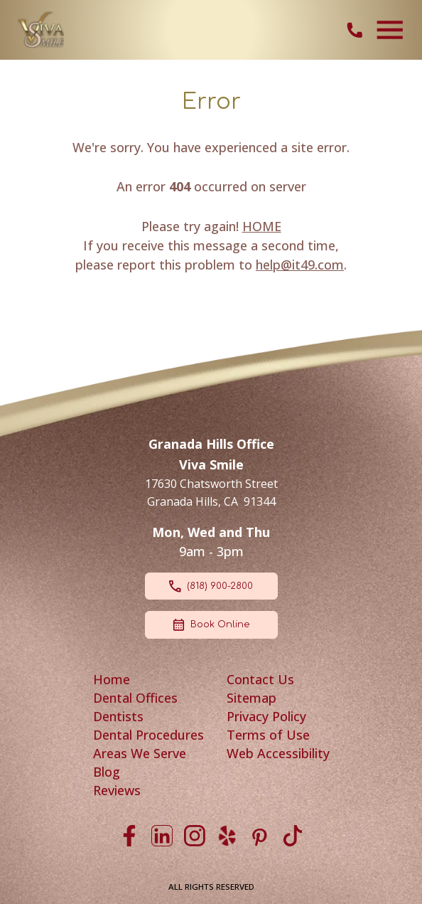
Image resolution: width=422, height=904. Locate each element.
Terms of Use (268, 734)
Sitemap (251, 697)
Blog (106, 771)
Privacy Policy (266, 716)
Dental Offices (135, 697)
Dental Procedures (148, 734)
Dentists (118, 716)
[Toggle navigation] (390, 29)
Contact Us (260, 679)
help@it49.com (300, 264)
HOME (261, 226)
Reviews (117, 790)
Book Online (211, 625)
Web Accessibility (278, 753)
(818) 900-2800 (211, 586)
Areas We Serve (139, 753)
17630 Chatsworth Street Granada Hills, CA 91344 (211, 493)
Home (111, 679)
